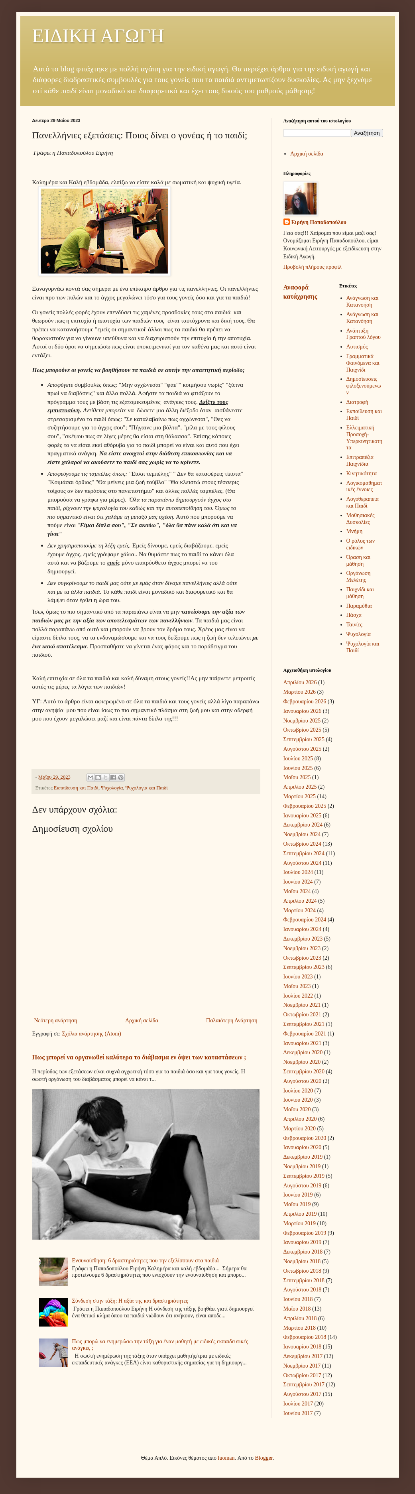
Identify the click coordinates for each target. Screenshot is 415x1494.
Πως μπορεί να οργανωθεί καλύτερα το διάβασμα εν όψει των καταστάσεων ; (139, 1057)
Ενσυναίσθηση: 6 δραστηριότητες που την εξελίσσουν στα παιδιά (145, 1261)
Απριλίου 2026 (300, 682)
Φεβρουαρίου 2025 (304, 806)
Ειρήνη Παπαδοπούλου (318, 222)
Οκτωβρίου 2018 (302, 1271)
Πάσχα (354, 615)
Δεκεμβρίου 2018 (303, 1252)
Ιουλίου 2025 (298, 759)
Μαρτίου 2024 (299, 910)
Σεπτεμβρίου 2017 (304, 1385)
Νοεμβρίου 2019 (302, 1166)
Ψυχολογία (112, 788)
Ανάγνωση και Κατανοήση (362, 301)
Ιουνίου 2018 (298, 1299)
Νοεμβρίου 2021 (302, 1005)
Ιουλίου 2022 (298, 996)
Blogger (263, 1458)
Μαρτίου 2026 (299, 692)
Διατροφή (357, 402)
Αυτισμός (357, 347)
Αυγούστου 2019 (302, 1186)
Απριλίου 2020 (300, 1119)
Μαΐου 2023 (297, 986)
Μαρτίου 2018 (299, 1328)
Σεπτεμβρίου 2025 (304, 739)
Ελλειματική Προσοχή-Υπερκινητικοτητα (364, 438)
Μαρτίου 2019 (299, 1223)
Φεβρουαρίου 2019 (304, 1233)
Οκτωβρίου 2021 (302, 1015)
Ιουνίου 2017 (298, 1413)
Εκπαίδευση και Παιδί (76, 788)
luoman (226, 1458)
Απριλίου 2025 (300, 787)
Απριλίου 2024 (300, 901)
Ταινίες (354, 625)
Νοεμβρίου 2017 (302, 1366)
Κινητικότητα (361, 473)
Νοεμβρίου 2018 (302, 1261)
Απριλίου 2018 (300, 1318)
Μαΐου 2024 (297, 891)
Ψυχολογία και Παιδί (147, 788)
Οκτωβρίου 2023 (302, 958)
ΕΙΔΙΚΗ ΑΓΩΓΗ (98, 35)
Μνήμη (354, 531)
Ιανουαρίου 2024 (302, 929)
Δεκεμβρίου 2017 (303, 1356)
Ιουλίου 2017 (298, 1404)
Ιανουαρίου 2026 (302, 711)
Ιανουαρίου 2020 (302, 1147)
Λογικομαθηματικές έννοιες (364, 486)
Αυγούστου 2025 (302, 749)
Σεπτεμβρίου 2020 (304, 1072)
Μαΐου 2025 (297, 777)
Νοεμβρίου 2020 (302, 1062)
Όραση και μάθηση (358, 560)
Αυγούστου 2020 (302, 1081)
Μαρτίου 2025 (299, 796)
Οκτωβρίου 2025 (302, 730)
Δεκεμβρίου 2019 (303, 1157)
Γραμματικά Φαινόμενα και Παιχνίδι (363, 363)
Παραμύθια (359, 606)
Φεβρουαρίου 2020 (304, 1138)
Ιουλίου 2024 (298, 872)
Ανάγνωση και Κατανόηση (362, 317)
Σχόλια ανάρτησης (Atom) (91, 1034)
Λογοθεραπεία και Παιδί (362, 502)
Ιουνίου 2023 (298, 977)
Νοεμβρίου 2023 (302, 948)
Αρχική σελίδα (141, 1021)
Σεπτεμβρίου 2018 (304, 1280)
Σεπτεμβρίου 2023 (304, 967)
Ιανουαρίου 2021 (302, 1043)
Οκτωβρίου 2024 (302, 844)
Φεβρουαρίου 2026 (304, 702)
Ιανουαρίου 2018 (302, 1347)
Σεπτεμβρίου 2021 (304, 1024)
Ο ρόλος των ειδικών (360, 544)
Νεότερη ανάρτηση (55, 1021)
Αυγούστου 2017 (302, 1394)
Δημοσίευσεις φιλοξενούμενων (363, 386)
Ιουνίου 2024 (298, 882)
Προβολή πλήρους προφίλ (312, 267)
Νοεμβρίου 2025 (302, 721)
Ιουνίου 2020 (298, 1100)
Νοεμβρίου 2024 (302, 834)
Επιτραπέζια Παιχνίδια (360, 460)
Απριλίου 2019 (300, 1214)
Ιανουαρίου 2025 (302, 816)
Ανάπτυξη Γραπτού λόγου (363, 334)
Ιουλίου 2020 (298, 1091)
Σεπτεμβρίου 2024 (304, 853)
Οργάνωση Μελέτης (358, 576)
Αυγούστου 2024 (302, 863)
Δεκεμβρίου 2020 (303, 1052)
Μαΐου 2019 (297, 1204)
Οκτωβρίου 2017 (302, 1375)
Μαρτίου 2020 (299, 1129)
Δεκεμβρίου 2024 (303, 825)
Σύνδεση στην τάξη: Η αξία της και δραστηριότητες (130, 1301)
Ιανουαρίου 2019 (302, 1242)
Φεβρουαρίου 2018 (304, 1337)
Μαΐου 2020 (297, 1109)
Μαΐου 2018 (297, 1309)
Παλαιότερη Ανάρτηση (231, 1021)
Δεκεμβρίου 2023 (303, 939)
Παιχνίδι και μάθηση (360, 593)
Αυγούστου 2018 (302, 1290)
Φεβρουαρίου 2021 (304, 1034)
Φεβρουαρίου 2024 (304, 920)
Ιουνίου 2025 (298, 768)
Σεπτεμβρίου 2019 (304, 1176)
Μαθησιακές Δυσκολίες (360, 518)
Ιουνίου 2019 (298, 1195)
